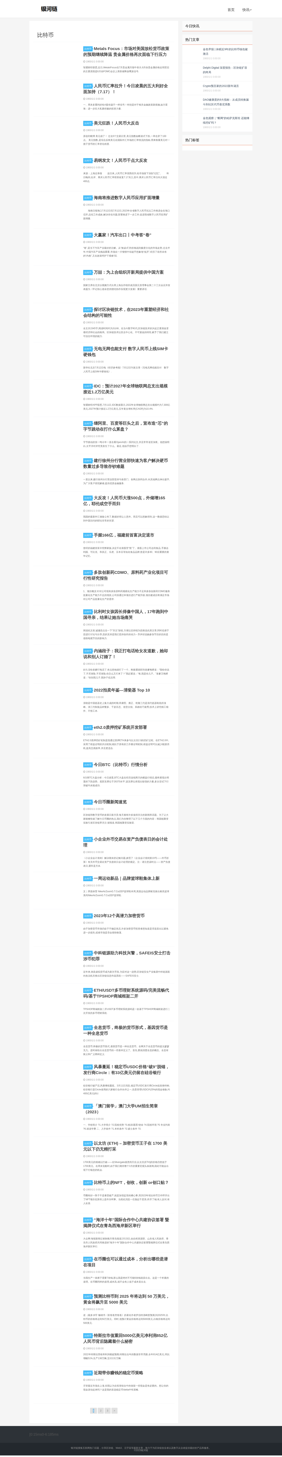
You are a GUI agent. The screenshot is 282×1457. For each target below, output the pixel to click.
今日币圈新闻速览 (110, 802)
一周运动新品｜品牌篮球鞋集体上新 (127, 878)
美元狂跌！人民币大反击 (116, 123)
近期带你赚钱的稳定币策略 (118, 1372)
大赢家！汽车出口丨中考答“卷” (122, 235)
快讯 (247, 10)
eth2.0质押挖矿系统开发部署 (120, 727)
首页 (231, 10)
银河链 (50, 9)
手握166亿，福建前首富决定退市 (124, 535)
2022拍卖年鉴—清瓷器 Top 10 (122, 690)
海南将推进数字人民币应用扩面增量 (127, 197)
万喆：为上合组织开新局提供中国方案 (129, 272)
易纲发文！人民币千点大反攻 (120, 160)
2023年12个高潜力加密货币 (119, 915)
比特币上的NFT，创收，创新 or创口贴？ (131, 1182)
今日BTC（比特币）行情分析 (120, 764)
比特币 (88, 48)
